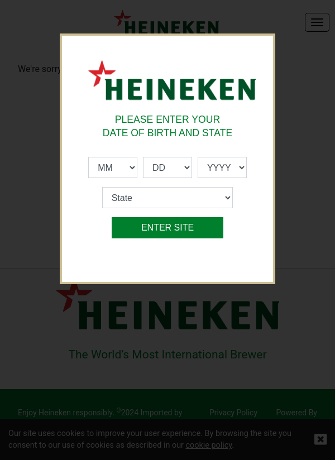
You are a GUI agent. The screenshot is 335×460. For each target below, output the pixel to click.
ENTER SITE (167, 227)
